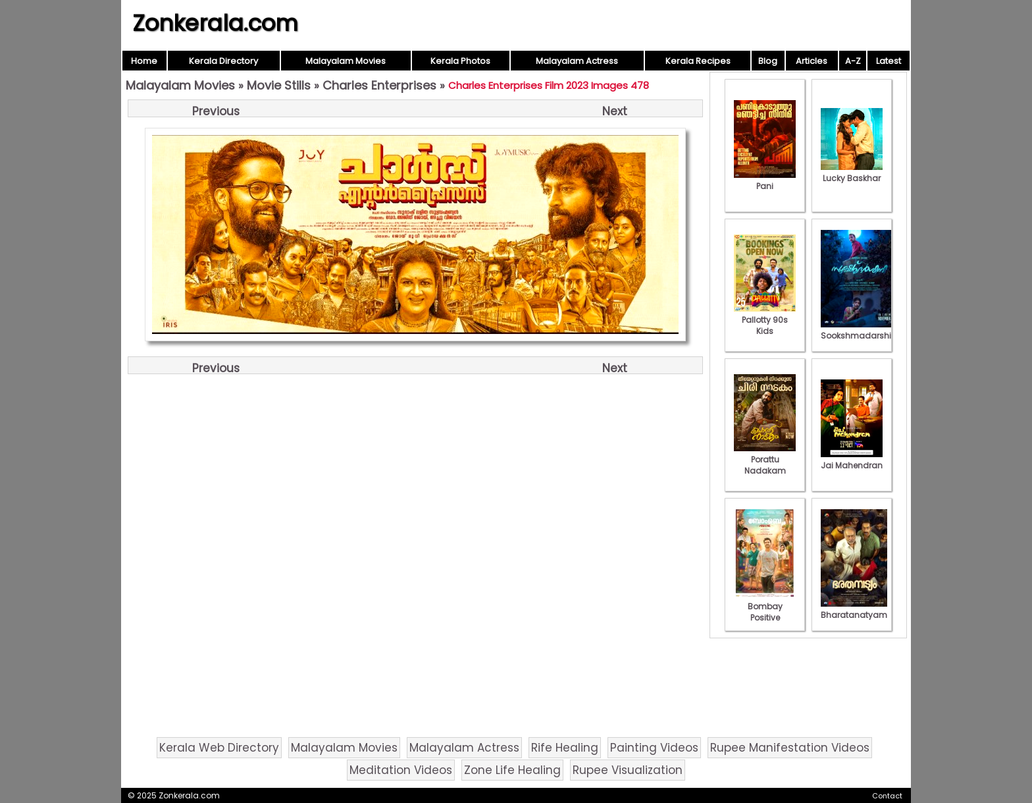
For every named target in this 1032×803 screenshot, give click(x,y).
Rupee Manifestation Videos (789, 748)
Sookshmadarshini (859, 330)
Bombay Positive (765, 606)
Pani (765, 180)
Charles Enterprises (379, 85)
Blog (767, 61)
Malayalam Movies (345, 61)
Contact (887, 795)
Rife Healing (564, 748)
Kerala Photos (460, 61)
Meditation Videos (400, 770)
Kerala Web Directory (219, 748)
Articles (811, 61)
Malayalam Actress (577, 61)
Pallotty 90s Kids (765, 320)
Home (144, 61)
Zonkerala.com (215, 23)
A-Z (853, 61)
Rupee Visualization (628, 770)
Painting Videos (654, 748)
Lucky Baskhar (852, 172)
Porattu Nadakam (765, 459)
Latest (888, 61)
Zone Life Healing (512, 770)
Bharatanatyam (854, 609)
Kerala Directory (223, 61)
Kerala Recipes (698, 61)
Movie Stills (279, 85)
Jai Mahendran (852, 460)
